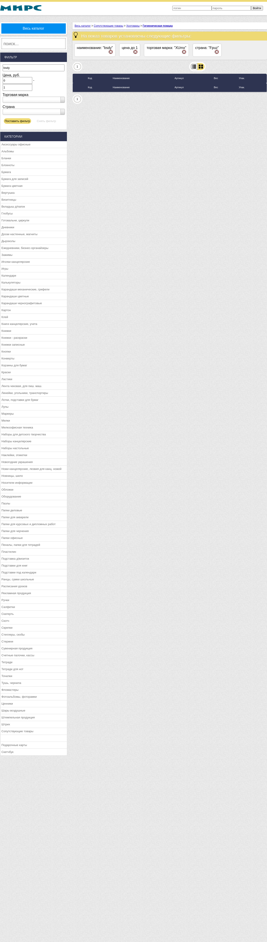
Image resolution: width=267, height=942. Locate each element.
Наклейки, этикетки (14, 455)
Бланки (6, 158)
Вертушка (8, 192)
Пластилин (9, 551)
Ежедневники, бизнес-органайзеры (25, 248)
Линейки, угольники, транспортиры (25, 393)
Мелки (6, 420)
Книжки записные (13, 344)
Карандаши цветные (15, 296)
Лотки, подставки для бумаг (20, 400)
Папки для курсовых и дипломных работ (29, 524)
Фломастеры (10, 689)
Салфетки (8, 607)
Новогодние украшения (17, 462)
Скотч (5, 620)
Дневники (8, 227)
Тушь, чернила (11, 683)
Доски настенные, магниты (20, 234)
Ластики (7, 379)
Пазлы (6, 503)
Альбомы (8, 151)
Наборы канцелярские (17, 441)
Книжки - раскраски (14, 337)
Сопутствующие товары (18, 731)
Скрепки (7, 627)
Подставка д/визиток (15, 558)
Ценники (7, 703)
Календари (9, 275)
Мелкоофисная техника (17, 427)
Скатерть (8, 614)
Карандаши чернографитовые (22, 303)
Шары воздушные (13, 710)
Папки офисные (12, 538)
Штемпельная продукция (18, 717)
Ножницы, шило (12, 475)
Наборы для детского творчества (24, 434)
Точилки (7, 676)
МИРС (20, 8)
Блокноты (8, 165)
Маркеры (8, 413)
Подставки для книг (15, 565)
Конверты (8, 358)
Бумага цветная (12, 186)
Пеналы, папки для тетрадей (21, 544)
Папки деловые (12, 510)
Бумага (6, 172)
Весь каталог (33, 28)
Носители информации (17, 482)
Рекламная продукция (16, 593)
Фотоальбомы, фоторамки (19, 696)
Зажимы (7, 255)
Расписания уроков (14, 586)
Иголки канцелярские (16, 261)
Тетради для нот (13, 669)
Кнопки (6, 351)
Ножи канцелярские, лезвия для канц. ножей (32, 469)
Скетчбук (8, 752)
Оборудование (11, 496)
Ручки (5, 600)
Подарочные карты (14, 745)
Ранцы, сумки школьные (18, 579)
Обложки (7, 489)
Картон (6, 310)
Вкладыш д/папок (13, 206)
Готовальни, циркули (15, 220)
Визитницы (9, 199)
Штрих (6, 724)
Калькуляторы (11, 282)
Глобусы (7, 213)
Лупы (5, 406)
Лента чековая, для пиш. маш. (22, 386)
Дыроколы (8, 241)
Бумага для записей (15, 179)
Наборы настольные (15, 448)
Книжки (6, 330)
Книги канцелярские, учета (19, 324)
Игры (5, 268)
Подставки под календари (19, 572)
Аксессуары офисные (16, 144)
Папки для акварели (15, 517)
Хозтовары (133, 25)
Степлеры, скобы (13, 634)
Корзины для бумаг (14, 365)
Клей (5, 317)
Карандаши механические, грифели (26, 289)
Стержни (7, 641)
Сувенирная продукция (17, 648)
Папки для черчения (15, 531)
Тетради (7, 662)
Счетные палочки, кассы (18, 655)
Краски (6, 372)
